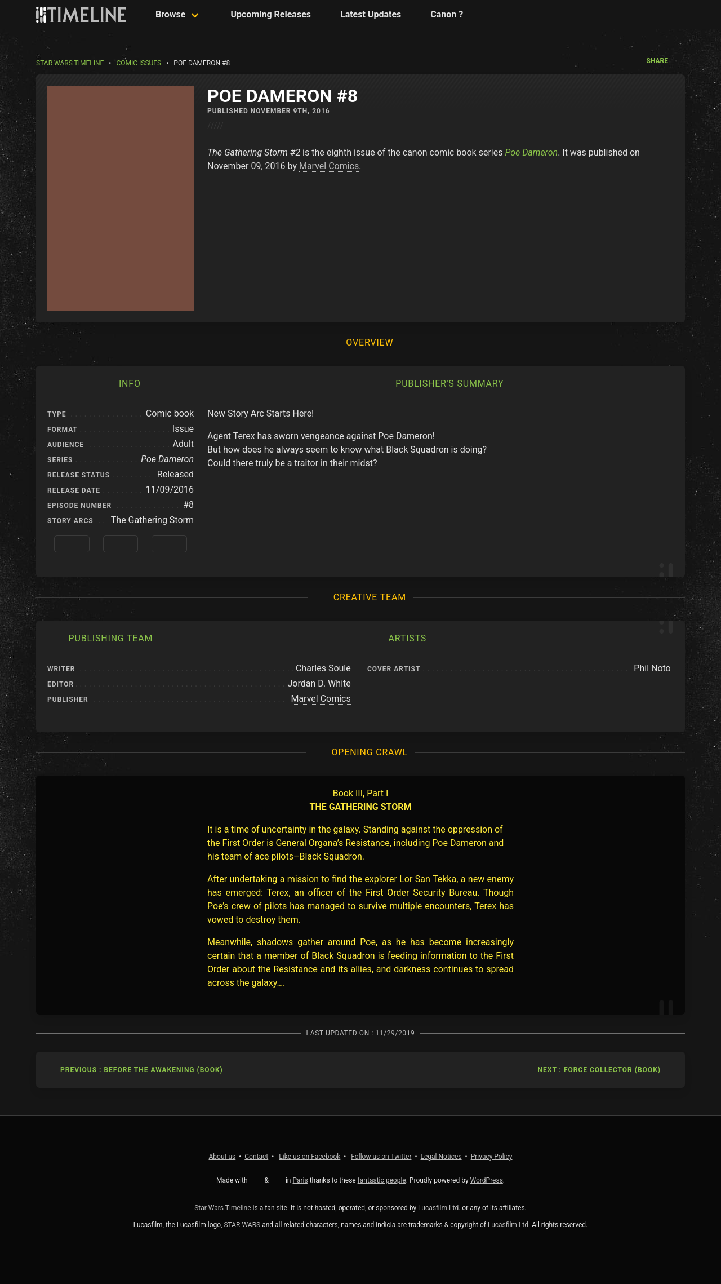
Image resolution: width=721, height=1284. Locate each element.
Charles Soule (323, 668)
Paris (300, 1180)
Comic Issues (138, 63)
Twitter (381, 1157)
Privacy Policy (492, 1157)
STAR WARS (242, 1225)
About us (222, 1157)
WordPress (486, 1180)
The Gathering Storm (152, 520)
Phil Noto (652, 668)
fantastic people (382, 1180)
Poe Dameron (531, 152)
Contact (256, 1157)
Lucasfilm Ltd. (439, 1208)
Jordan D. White (318, 683)
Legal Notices (441, 1157)
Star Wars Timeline (70, 63)
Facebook (309, 1157)
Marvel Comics (329, 166)
